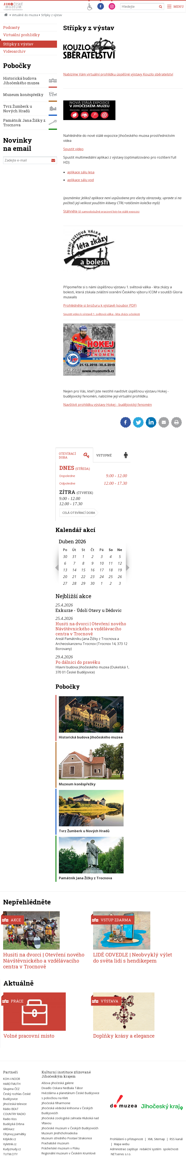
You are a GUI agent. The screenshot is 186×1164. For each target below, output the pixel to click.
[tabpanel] (93, 492)
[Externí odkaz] (123, 1102)
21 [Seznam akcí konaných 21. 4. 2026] (74, 576)
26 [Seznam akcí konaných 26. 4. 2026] (120, 576)
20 (65, 576)
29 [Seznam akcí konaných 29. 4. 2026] (83, 583)
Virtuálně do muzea (25, 15)
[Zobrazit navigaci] (175, 6)
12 (120, 563)
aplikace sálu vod (80, 180)
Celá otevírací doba (78, 513)
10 (102, 563)
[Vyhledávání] (142, 6)
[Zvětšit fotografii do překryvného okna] (89, 57)
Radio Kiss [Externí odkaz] (10, 1119)
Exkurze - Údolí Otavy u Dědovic (89, 610)
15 (83, 569)
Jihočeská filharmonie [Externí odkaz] (56, 1103)
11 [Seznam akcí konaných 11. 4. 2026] (111, 563)
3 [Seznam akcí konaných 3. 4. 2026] (102, 556)
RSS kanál (176, 1139)
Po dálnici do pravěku (78, 662)
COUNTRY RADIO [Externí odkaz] (14, 1114)
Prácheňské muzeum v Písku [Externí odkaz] (61, 1148)
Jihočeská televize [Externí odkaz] (15, 1104)
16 (92, 569)
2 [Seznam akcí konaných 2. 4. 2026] (92, 556)
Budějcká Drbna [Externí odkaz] (13, 1124)
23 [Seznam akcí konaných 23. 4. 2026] (92, 576)
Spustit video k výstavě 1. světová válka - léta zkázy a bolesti (101, 314)
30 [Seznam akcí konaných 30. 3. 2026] (65, 556)
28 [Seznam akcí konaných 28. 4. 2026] (74, 583)
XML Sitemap (156, 1139)
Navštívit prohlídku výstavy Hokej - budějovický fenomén (107, 404)
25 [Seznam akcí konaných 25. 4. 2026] (111, 576)
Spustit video (73, 149)
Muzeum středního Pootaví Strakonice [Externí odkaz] (67, 1138)
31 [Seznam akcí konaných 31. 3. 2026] (74, 556)
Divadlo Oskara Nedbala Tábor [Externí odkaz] (62, 1088)
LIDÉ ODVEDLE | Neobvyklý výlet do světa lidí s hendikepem (132, 957)
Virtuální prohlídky (21, 34)
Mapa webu (121, 1144)
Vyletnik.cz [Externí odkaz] (9, 1144)
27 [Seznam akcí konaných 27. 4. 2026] (65, 583)
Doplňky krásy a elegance (123, 1035)
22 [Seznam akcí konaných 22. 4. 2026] (83, 576)
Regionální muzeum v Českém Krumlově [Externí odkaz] (69, 1153)
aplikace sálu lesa (80, 172)
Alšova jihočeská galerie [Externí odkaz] (58, 1083)
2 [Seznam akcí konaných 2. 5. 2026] (111, 583)
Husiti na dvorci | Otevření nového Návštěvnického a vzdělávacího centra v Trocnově (91, 628)
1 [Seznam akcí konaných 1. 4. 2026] (83, 556)
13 (65, 569)
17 (102, 569)
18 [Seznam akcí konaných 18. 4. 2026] (111, 569)
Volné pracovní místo (28, 1035)
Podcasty (11, 27)
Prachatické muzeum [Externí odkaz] (55, 1143)
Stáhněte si (101, 211)
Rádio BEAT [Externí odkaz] (11, 1109)
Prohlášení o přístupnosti (126, 1139)
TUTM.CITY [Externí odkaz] (10, 1154)
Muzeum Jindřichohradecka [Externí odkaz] (59, 1133)
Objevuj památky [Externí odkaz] (14, 1134)
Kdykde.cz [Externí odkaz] (9, 1139)
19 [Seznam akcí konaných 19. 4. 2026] (120, 569)
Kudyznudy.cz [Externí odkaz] (12, 1149)
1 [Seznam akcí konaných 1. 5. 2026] (102, 583)
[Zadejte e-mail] (30, 160)
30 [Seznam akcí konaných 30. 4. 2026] (92, 583)
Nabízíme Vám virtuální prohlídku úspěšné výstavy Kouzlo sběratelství (118, 74)
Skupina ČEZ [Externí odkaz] (11, 1089)
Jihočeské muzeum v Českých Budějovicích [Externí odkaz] (70, 1128)
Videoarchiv (14, 51)
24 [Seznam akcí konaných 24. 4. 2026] (102, 576)
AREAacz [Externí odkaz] (8, 1129)
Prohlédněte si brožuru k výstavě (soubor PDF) (100, 305)
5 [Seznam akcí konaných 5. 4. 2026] (120, 556)
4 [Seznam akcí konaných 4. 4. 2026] (111, 556)
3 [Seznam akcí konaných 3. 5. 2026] (120, 583)
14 (74, 569)
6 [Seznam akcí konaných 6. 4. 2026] (65, 563)
